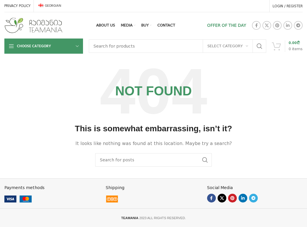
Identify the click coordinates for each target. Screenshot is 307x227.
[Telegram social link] (298, 25)
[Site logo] (33, 25)
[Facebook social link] (256, 25)
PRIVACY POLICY (17, 6)
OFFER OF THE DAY (226, 25)
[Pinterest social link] (277, 25)
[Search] (177, 46)
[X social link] (266, 25)
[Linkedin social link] (287, 25)
